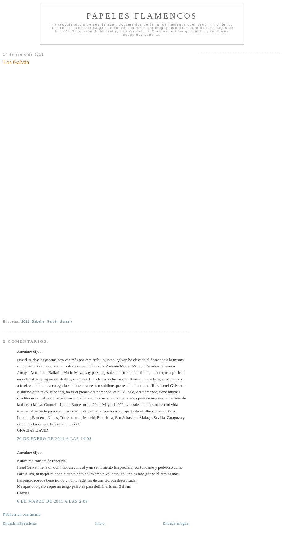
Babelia (38, 321)
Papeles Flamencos (142, 15)
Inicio (99, 523)
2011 (25, 321)
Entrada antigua (175, 523)
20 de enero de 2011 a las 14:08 (54, 438)
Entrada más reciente (20, 523)
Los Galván (16, 62)
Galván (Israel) (59, 321)
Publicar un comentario (21, 514)
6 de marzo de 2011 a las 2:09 (52, 501)
